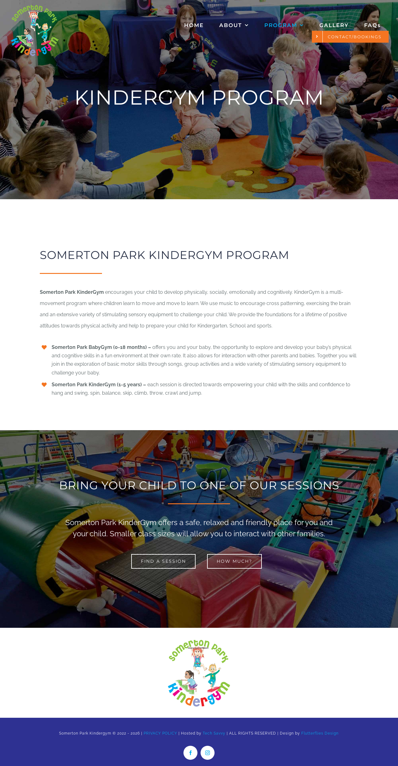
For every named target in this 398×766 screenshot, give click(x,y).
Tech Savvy (214, 733)
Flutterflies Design (320, 733)
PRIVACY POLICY (160, 733)
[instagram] (208, 753)
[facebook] (190, 753)
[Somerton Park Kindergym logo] (199, 642)
